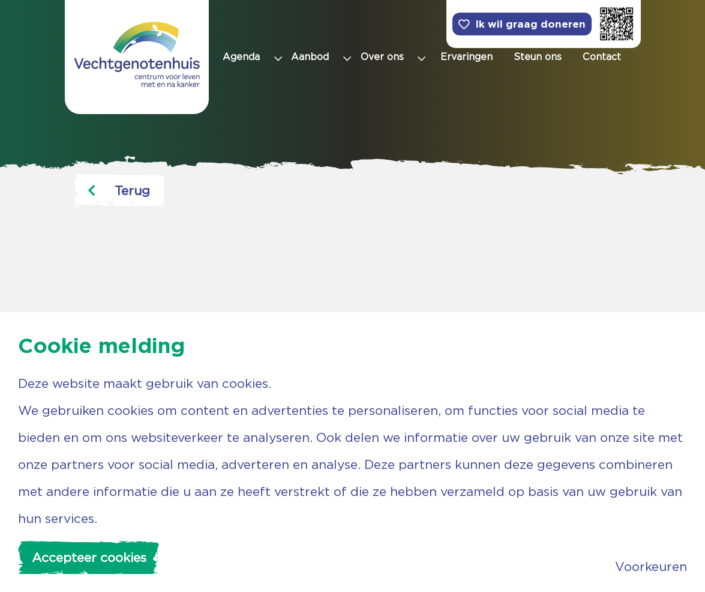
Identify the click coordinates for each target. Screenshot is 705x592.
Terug (119, 190)
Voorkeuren (651, 566)
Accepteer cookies (89, 557)
